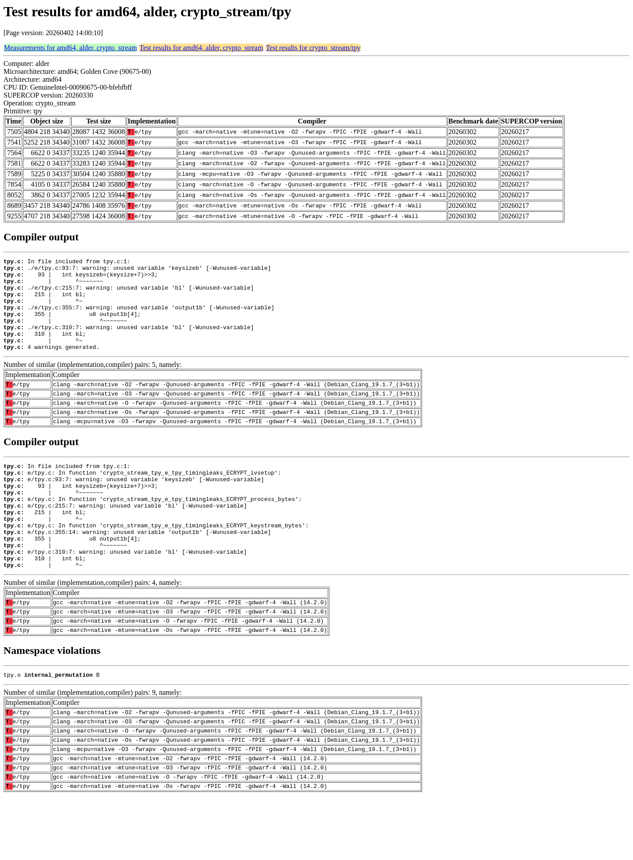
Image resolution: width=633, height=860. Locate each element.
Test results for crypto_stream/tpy (313, 47)
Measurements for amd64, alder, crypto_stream (70, 47)
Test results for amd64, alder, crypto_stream (201, 47)
